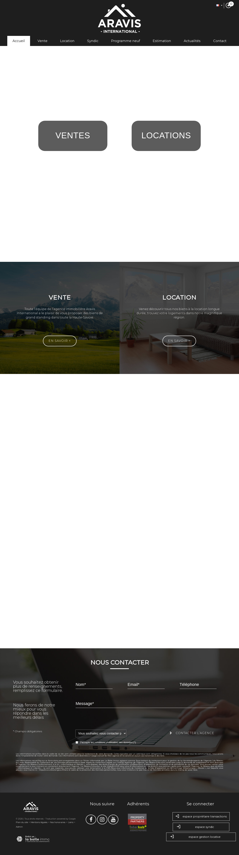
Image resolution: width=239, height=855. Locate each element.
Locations (166, 135)
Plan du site (22, 822)
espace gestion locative (201, 837)
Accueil (19, 41)
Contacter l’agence (192, 733)
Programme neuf (125, 41)
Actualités (192, 41)
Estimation (162, 41)
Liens (70, 822)
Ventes (72, 135)
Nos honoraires (57, 822)
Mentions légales (39, 822)
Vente (42, 41)
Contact (219, 41)
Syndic (92, 41)
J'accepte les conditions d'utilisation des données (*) (108, 742)
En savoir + (60, 341)
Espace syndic (201, 827)
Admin (19, 826)
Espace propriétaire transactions (201, 816)
